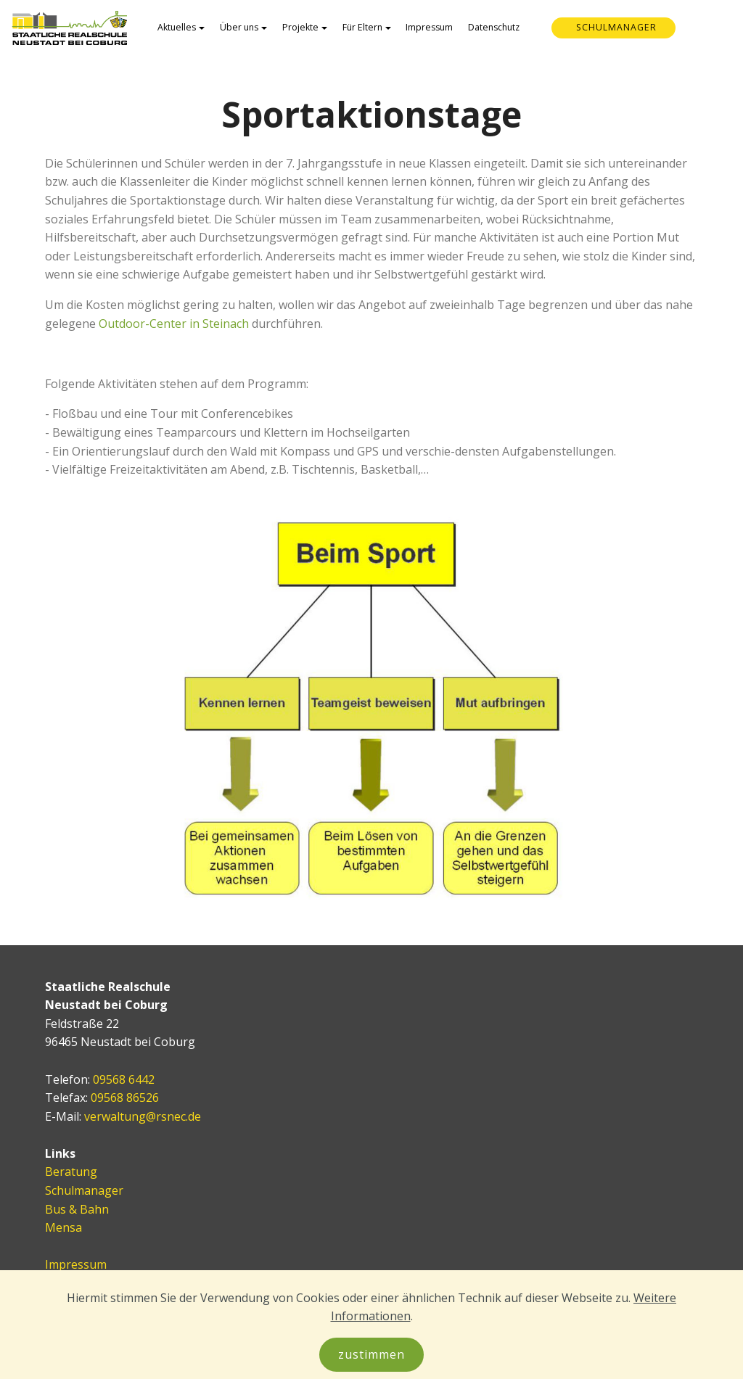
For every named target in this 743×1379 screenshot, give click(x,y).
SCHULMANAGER (616, 27)
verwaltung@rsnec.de (142, 1116)
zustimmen (371, 1354)
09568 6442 (124, 1079)
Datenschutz (494, 27)
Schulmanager (84, 1190)
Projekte (300, 27)
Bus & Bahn (77, 1209)
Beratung (71, 1172)
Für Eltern (362, 27)
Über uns (239, 27)
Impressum (429, 27)
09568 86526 (125, 1098)
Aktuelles (176, 27)
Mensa (63, 1227)
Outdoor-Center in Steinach (174, 324)
